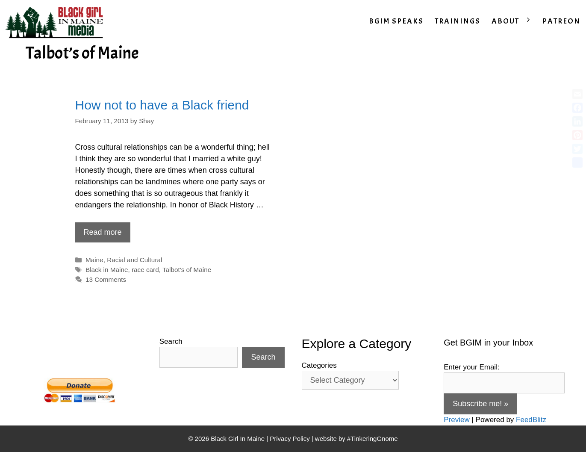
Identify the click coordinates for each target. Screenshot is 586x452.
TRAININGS (457, 21)
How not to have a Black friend (162, 105)
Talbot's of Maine (186, 269)
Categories (319, 365)
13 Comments (105, 279)
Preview (456, 420)
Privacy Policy (289, 438)
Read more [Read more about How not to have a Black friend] (103, 232)
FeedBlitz (531, 420)
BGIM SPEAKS (396, 21)
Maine (94, 259)
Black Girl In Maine (238, 438)
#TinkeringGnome (372, 438)
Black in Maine (106, 269)
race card (145, 269)
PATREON (561, 21)
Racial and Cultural (134, 259)
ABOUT (514, 21)
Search (171, 341)
